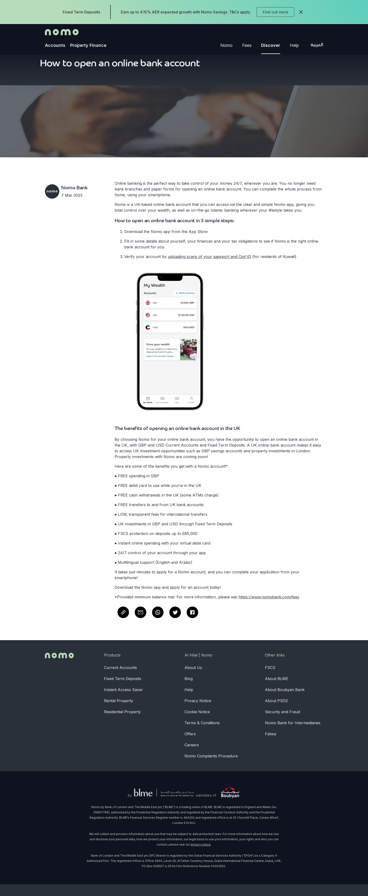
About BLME (276, 690)
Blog (188, 690)
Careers (191, 756)
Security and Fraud (282, 723)
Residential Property (122, 723)
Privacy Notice (197, 712)
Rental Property (118, 712)
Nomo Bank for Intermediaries (292, 734)
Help (188, 701)
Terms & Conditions (202, 734)
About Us (193, 679)
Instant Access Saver (123, 701)
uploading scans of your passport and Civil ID (209, 268)
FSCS (270, 679)
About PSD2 (276, 712)
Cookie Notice (197, 723)
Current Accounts (120, 679)
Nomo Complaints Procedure (211, 767)
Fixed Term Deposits (122, 690)
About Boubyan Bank (285, 701)
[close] (301, 12)
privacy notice (201, 856)
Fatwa (270, 745)
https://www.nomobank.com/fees (269, 608)
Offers (190, 745)
